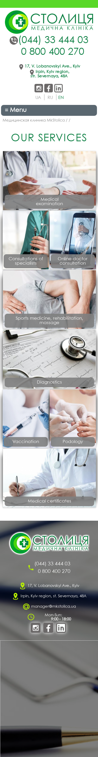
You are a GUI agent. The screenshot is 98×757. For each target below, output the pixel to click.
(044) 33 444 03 (53, 40)
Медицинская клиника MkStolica (34, 120)
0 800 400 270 (52, 52)
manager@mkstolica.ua (53, 606)
